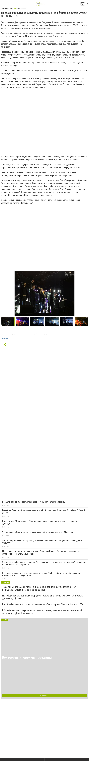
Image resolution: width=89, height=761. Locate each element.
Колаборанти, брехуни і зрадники (27, 657)
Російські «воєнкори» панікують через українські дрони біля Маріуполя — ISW (42, 604)
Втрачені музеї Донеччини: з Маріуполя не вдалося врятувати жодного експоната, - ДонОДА (41, 522)
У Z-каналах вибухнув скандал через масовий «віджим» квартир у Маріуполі (37, 532)
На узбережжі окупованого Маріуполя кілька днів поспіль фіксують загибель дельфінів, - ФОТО (42, 597)
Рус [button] (82, 4)
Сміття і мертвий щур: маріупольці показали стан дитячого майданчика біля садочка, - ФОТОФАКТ (42, 541)
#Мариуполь (4, 338)
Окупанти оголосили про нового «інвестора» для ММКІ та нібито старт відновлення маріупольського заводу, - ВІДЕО (41, 574)
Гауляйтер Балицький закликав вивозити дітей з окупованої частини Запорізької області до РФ (43, 511)
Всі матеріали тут (44, 695)
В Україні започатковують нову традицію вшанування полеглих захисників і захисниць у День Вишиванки (42, 612)
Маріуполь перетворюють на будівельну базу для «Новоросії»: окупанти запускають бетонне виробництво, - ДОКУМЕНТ (41, 552)
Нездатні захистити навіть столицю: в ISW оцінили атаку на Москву (33, 502)
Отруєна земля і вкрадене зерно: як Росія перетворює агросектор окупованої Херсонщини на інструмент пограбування (44, 563)
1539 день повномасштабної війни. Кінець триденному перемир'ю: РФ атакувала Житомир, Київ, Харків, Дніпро (39, 588)
